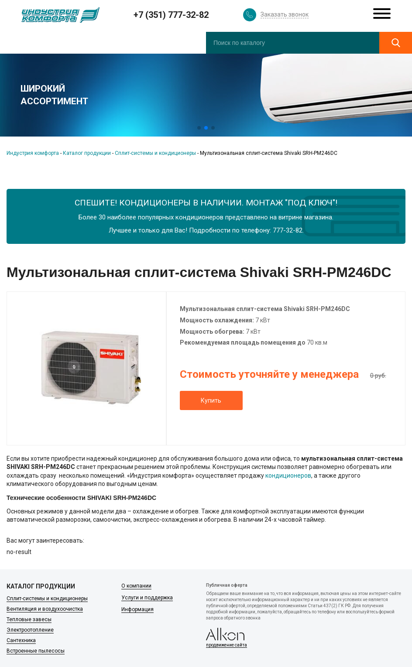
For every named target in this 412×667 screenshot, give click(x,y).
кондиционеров (288, 475)
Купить (211, 400)
